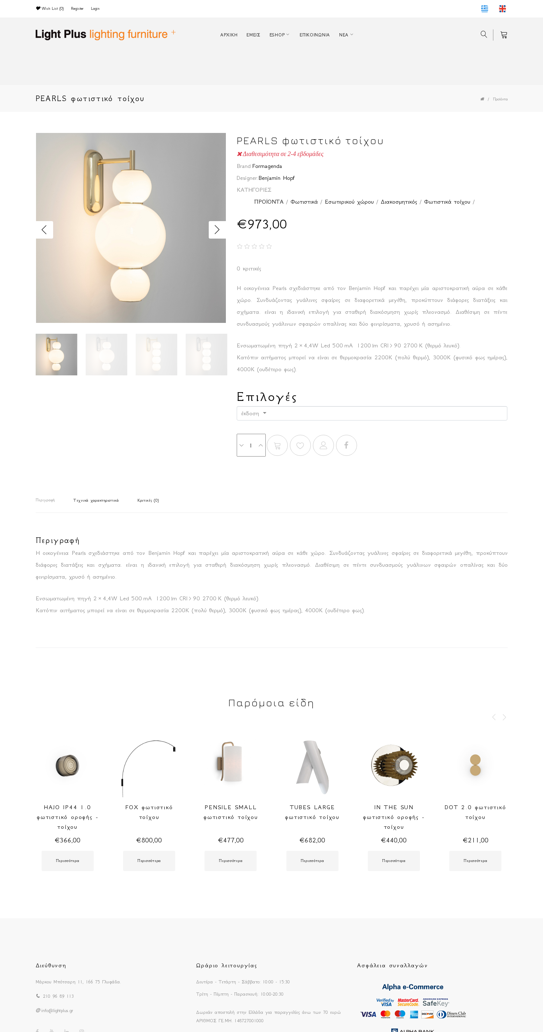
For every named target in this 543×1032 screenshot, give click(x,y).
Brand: (244, 165)
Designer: (247, 177)
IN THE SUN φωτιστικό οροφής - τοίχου (393, 817)
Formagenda (267, 165)
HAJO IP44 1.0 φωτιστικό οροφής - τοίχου (67, 817)
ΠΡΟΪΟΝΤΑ (269, 201)
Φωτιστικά (304, 201)
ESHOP (277, 34)
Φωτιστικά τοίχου (447, 201)
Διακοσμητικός (399, 201)
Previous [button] (44, 230)
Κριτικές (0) (148, 500)
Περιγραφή (45, 500)
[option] (131, 230)
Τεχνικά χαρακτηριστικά (96, 500)
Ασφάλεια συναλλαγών (392, 965)
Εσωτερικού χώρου (349, 201)
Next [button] (217, 230)
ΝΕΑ (344, 34)
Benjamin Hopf (276, 177)
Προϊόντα (500, 99)
